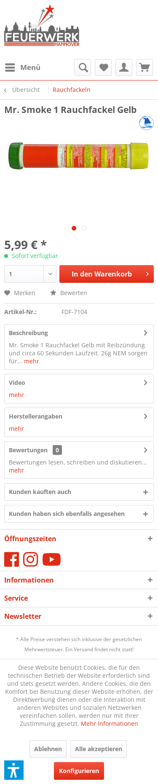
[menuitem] (22, 67)
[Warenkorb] (144, 67)
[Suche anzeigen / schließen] (82, 67)
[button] (14, 770)
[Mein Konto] (123, 67)
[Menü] (22, 67)
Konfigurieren (79, 771)
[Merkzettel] (103, 67)
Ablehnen (48, 749)
